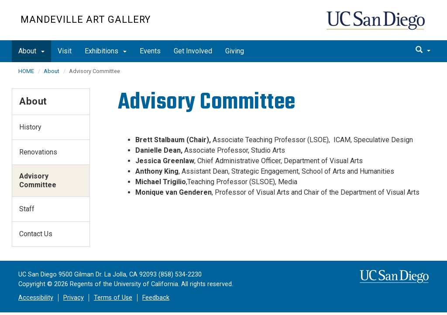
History (30, 127)
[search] (423, 50)
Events (150, 51)
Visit (65, 51)
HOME (26, 71)
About (31, 51)
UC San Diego (376, 24)
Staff (26, 209)
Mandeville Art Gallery (86, 19)
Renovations (38, 152)
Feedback (155, 297)
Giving (234, 51)
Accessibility (35, 297)
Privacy (73, 297)
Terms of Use (113, 297)
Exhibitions (106, 51)
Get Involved (193, 51)
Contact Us (35, 234)
